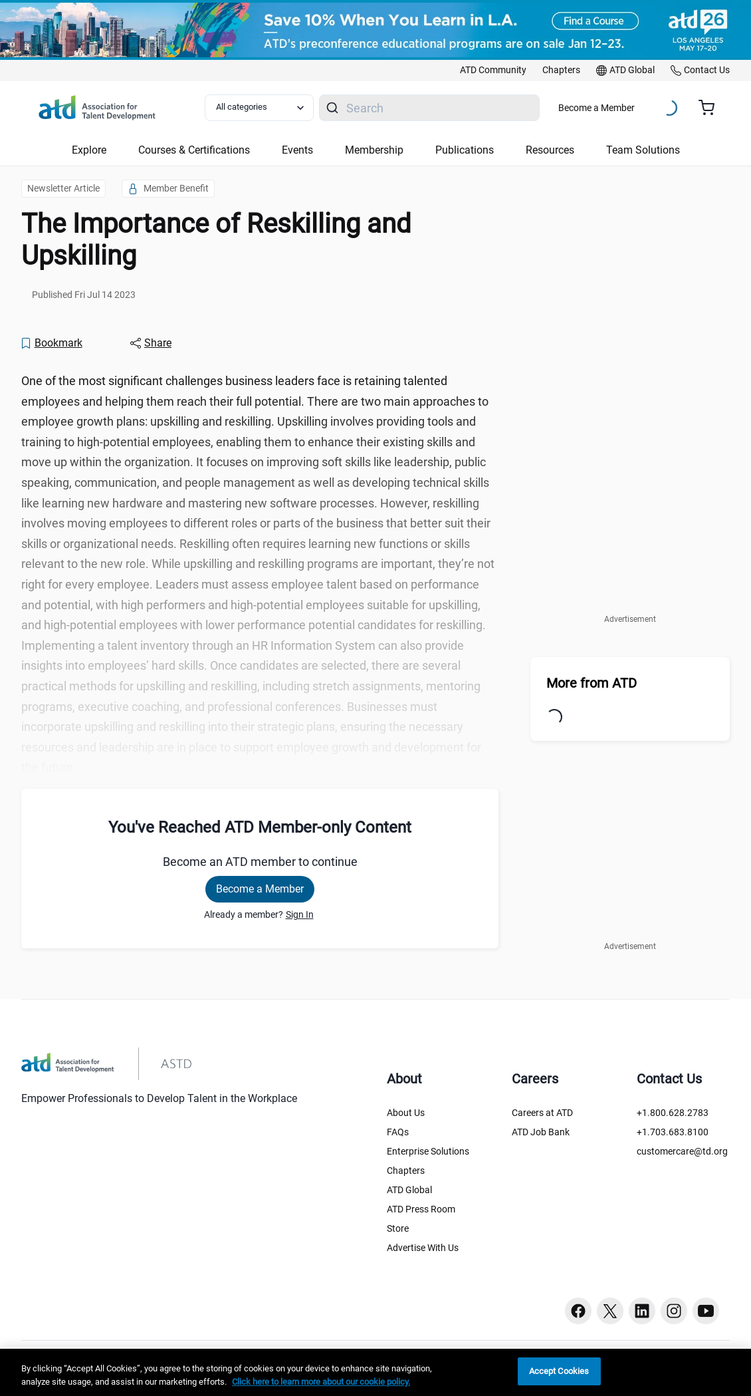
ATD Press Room (421, 1209)
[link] (493, 70)
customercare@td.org (682, 1151)
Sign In (300, 914)
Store (398, 1228)
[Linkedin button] (642, 1311)
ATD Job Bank (541, 1132)
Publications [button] (464, 150)
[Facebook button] (578, 1311)
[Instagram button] (674, 1311)
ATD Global (409, 1190)
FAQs (398, 1132)
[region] (375, 1372)
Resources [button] (550, 150)
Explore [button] (89, 150)
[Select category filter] (259, 107)
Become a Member (596, 107)
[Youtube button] (706, 1311)
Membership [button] (374, 150)
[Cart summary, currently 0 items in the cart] (711, 107)
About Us (406, 1112)
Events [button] (297, 150)
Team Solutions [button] (643, 150)
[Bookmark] (51, 343)
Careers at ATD (542, 1112)
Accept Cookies (559, 1371)
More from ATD (591, 683)
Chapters (406, 1170)
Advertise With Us (423, 1247)
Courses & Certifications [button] (194, 150)
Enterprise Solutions (428, 1151)
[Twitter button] (610, 1311)
